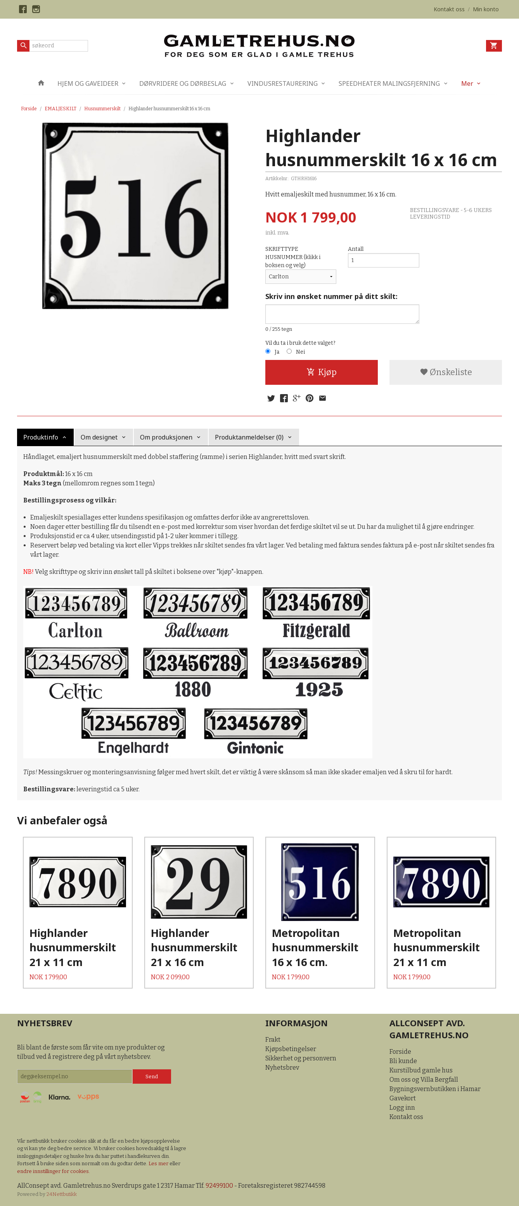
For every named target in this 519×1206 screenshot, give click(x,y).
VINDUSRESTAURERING (282, 83)
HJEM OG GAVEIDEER (87, 83)
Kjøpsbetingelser (290, 1049)
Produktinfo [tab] (40, 437)
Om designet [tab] (99, 437)
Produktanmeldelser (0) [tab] (249, 437)
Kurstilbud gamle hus (421, 1070)
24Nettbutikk (62, 1194)
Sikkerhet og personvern (300, 1058)
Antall (355, 249)
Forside (29, 108)
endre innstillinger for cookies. (53, 1171)
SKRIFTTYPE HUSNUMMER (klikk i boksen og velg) (292, 257)
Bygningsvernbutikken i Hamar (435, 1089)
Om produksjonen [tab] (166, 437)
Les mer (159, 1163)
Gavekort (402, 1098)
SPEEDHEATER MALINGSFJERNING (389, 83)
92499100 (219, 1185)
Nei (300, 352)
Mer (467, 83)
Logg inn (402, 1107)
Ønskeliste (446, 372)
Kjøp (321, 372)
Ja (277, 352)
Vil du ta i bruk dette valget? (300, 343)
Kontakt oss (406, 1117)
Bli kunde (403, 1061)
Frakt (272, 1039)
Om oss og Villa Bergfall (423, 1079)
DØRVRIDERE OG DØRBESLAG (182, 83)
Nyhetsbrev (282, 1067)
